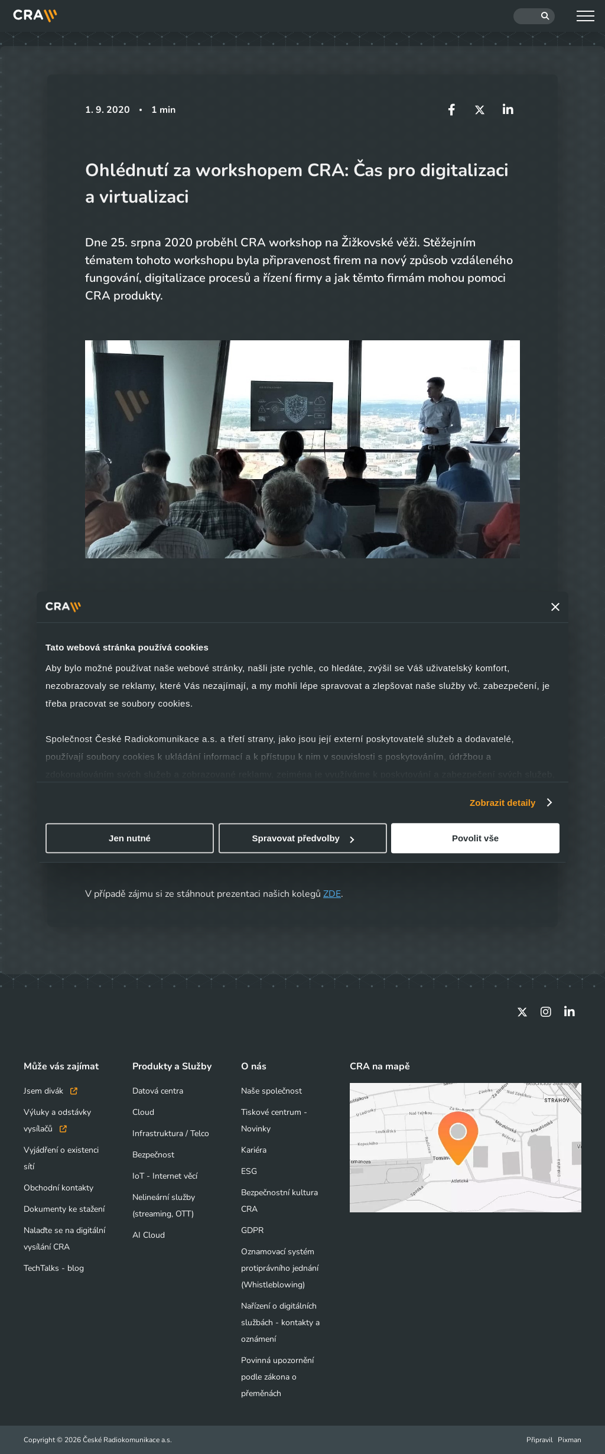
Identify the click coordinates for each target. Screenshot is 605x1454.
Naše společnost (271, 1091)
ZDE (332, 893)
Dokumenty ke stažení (64, 1209)
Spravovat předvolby (303, 838)
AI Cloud (148, 1235)
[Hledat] (534, 16)
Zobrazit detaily (503, 803)
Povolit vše (475, 838)
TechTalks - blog (54, 1268)
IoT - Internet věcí (164, 1176)
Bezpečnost (153, 1154)
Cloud (143, 1112)
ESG (249, 1171)
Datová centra (157, 1091)
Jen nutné (130, 838)
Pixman (569, 1440)
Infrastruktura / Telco (170, 1133)
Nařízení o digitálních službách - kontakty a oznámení (280, 1322)
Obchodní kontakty (58, 1187)
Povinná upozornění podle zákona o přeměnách (277, 1377)
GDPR (252, 1230)
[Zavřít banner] (555, 607)
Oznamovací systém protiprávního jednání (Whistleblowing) (279, 1268)
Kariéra (253, 1150)
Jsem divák (50, 1091)
